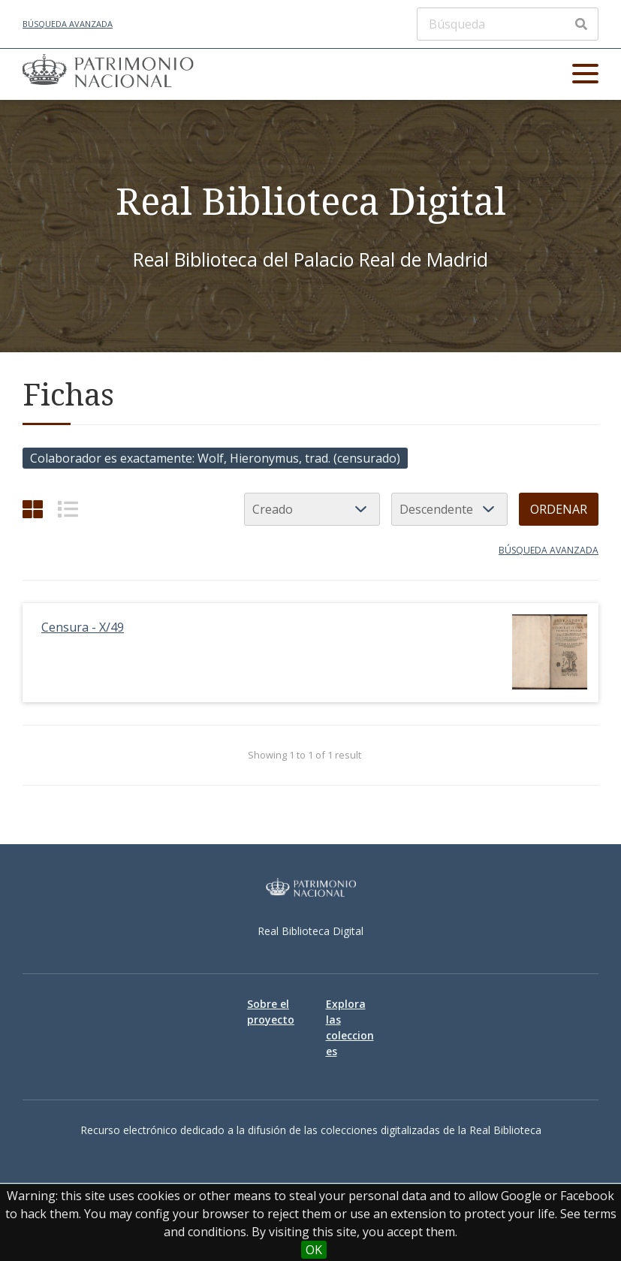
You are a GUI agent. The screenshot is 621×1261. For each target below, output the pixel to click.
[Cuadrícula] (33, 509)
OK (314, 1249)
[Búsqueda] (507, 24)
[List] (68, 509)
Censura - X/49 (82, 627)
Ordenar (558, 509)
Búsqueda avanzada (68, 23)
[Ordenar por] (312, 509)
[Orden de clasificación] (449, 509)
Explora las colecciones (350, 1027)
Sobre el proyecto (270, 1012)
